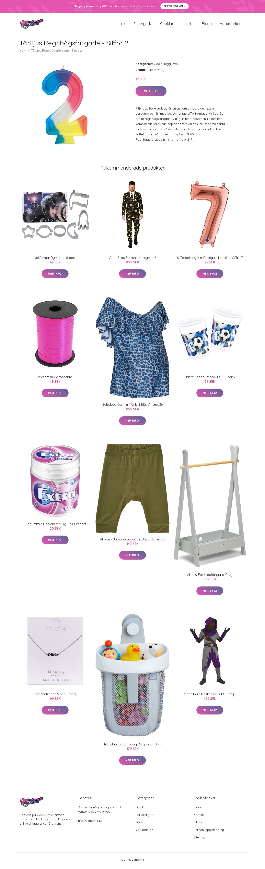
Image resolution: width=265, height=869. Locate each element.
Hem (23, 53)
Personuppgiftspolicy (209, 832)
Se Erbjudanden (174, 6)
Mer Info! (151, 93)
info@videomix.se (90, 823)
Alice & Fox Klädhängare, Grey (209, 577)
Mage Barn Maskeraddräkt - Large (210, 696)
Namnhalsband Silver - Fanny (55, 696)
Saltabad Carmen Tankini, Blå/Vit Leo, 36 (132, 407)
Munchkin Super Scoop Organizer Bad (132, 746)
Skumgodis (143, 24)
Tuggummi (171, 66)
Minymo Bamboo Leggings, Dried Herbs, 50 (132, 541)
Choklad (167, 24)
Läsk (121, 24)
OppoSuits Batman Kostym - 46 (132, 260)
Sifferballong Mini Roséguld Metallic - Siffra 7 (210, 260)
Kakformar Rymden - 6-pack (55, 260)
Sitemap (199, 840)
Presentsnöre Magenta (55, 379)
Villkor (198, 824)
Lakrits (188, 24)
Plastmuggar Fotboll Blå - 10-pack (209, 379)
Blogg (207, 24)
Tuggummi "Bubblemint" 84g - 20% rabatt (55, 526)
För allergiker (145, 817)
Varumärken (230, 24)
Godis (158, 66)
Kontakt (199, 817)
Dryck (140, 809)
